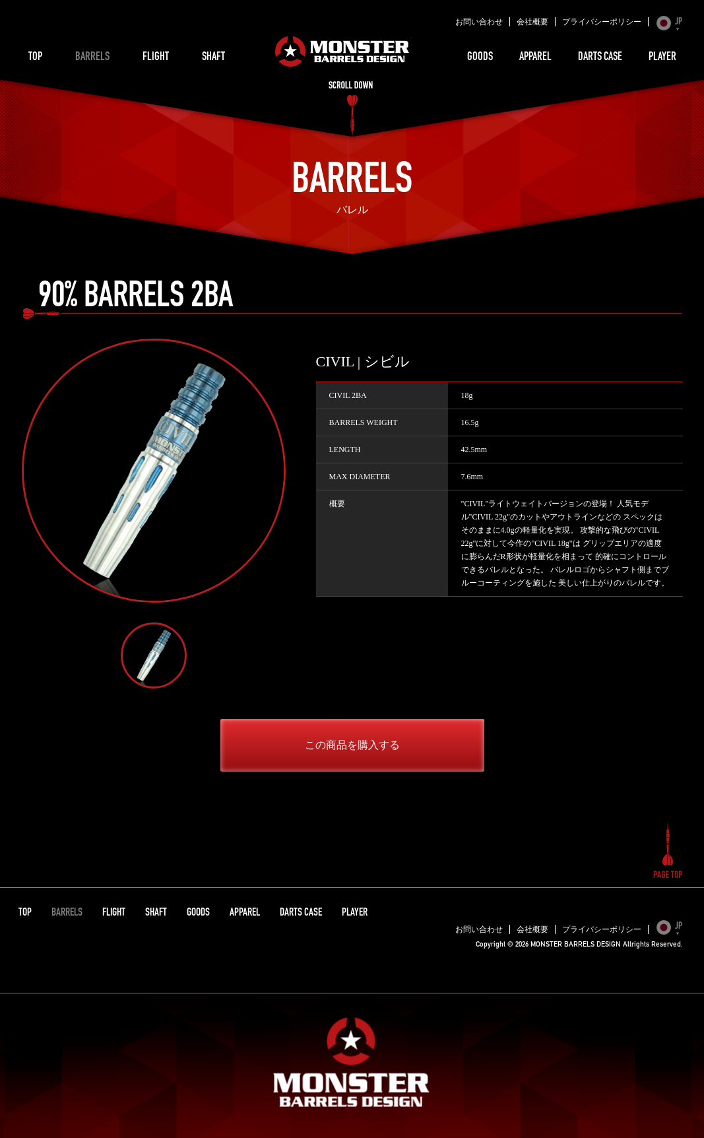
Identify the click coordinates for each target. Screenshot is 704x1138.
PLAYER (662, 57)
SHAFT (213, 57)
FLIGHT (156, 57)
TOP (35, 57)
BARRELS (92, 57)
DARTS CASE (600, 57)
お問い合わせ (479, 21)
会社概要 (532, 21)
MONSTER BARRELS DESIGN (342, 51)
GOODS (480, 57)
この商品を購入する (352, 745)
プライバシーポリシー (601, 21)
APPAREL (535, 57)
